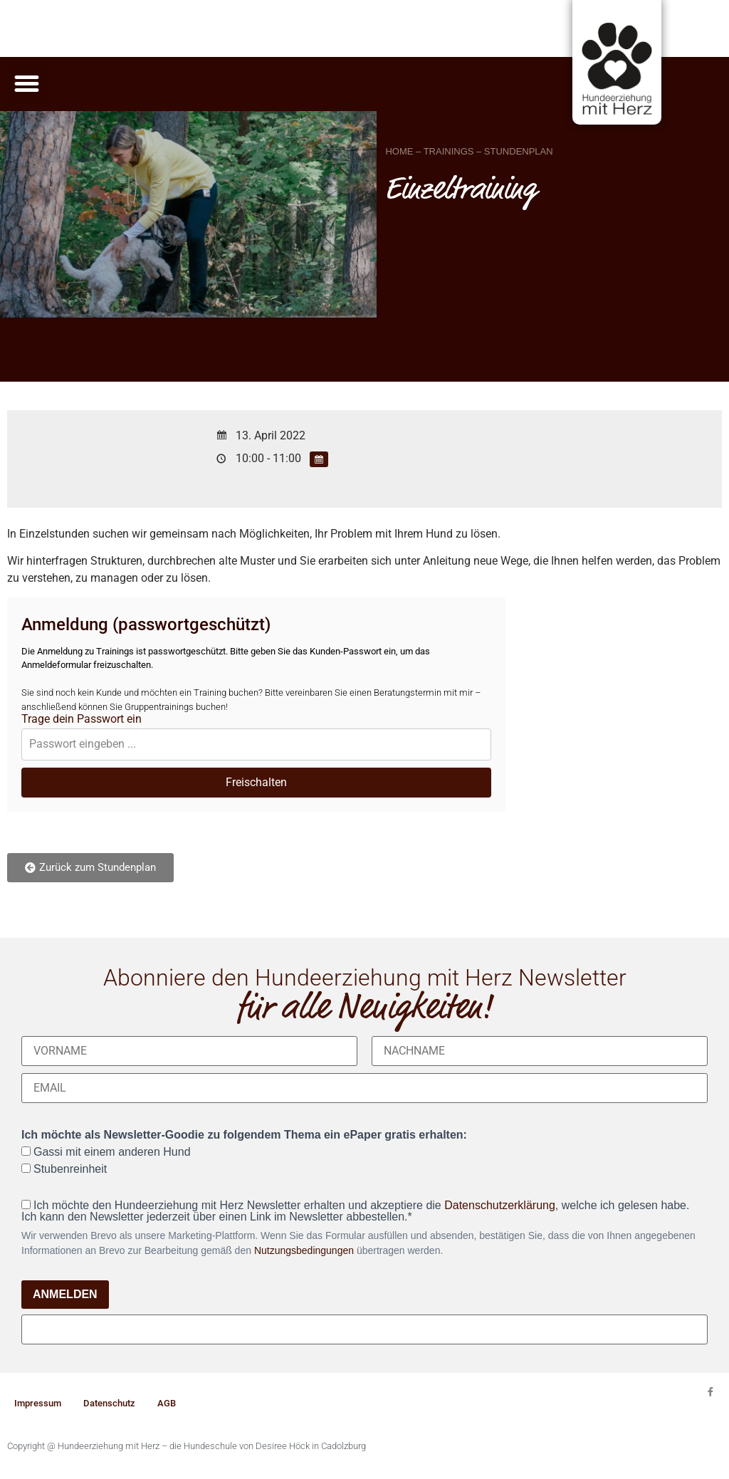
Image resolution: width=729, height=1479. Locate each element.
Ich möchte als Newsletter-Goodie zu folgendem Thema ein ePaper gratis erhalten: (244, 1135)
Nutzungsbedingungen (304, 1250)
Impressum (37, 1403)
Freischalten (256, 782)
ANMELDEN (65, 1294)
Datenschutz (109, 1403)
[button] (27, 84)
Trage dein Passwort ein (81, 719)
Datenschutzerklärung (499, 1205)
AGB (166, 1403)
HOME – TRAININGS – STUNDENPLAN (468, 151)
